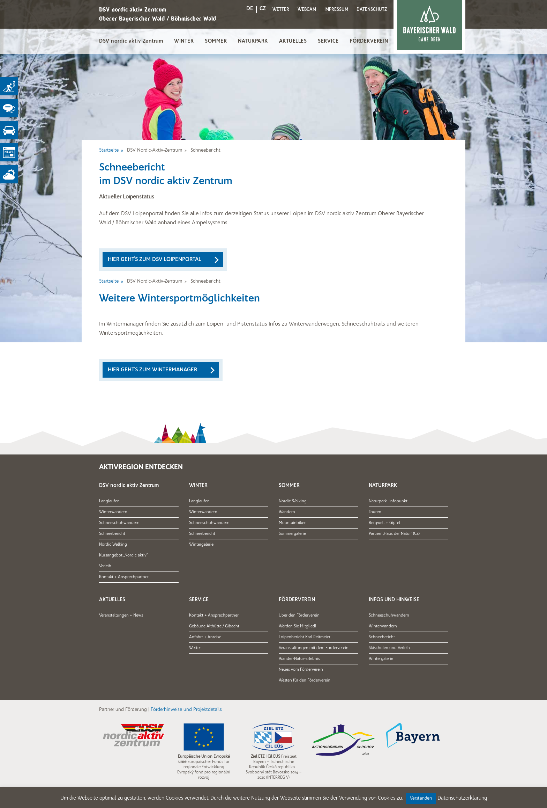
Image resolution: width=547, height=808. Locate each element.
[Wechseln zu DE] (249, 10)
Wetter (195, 648)
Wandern (287, 512)
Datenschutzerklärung (462, 798)
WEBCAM (307, 9)
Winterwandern (113, 512)
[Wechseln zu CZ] (263, 10)
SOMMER (216, 41)
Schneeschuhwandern (119, 523)
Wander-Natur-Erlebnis (299, 659)
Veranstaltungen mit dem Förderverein (314, 648)
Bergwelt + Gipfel (384, 523)
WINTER (184, 41)
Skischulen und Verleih (389, 648)
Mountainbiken (293, 523)
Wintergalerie (201, 545)
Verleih (105, 566)
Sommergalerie (292, 534)
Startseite (109, 150)
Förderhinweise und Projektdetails (186, 709)
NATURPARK (253, 41)
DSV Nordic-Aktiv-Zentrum (154, 150)
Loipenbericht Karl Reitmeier (304, 637)
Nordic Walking (113, 545)
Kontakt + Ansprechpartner (124, 577)
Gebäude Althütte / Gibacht (214, 626)
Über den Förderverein (299, 615)
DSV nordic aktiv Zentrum (131, 41)
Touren (375, 512)
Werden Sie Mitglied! (297, 626)
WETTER (280, 9)
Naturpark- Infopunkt (388, 501)
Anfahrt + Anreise (205, 637)
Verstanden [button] (421, 798)
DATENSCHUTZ (372, 9)
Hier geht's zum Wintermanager (152, 370)
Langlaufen (109, 501)
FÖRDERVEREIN (369, 41)
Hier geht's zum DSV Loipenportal (154, 259)
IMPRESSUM (336, 9)
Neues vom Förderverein (301, 670)
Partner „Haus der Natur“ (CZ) (394, 534)
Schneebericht (112, 534)
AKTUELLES (293, 41)
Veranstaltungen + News (121, 615)
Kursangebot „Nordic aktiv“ (123, 555)
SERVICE (328, 41)
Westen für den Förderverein (304, 680)
